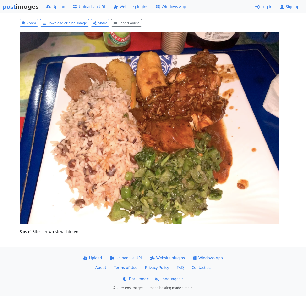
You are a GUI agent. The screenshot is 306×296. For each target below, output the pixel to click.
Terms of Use (125, 267)
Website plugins (131, 6)
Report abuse (126, 23)
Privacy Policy (157, 267)
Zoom (29, 23)
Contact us (201, 267)
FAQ (180, 267)
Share (100, 23)
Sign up (289, 6)
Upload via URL (89, 6)
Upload (55, 6)
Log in (263, 6)
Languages (167, 278)
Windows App (171, 6)
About (100, 267)
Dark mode (136, 278)
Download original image (64, 23)
